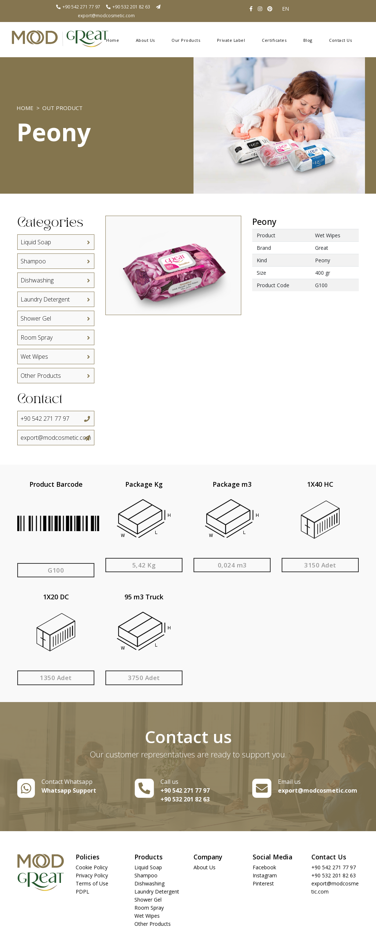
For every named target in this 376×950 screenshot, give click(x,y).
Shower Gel (56, 318)
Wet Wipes (56, 356)
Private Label (231, 40)
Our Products (185, 40)
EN (285, 8)
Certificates (274, 40)
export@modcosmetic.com (56, 438)
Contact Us (340, 40)
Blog (307, 40)
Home (112, 40)
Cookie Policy (92, 867)
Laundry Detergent (56, 299)
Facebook (264, 867)
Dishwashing (56, 280)
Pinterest (263, 883)
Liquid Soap (56, 242)
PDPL (82, 891)
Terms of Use (92, 883)
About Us (145, 40)
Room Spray (56, 337)
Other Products (56, 376)
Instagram (265, 875)
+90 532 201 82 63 (127, 7)
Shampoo (56, 261)
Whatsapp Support (68, 790)
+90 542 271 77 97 (77, 7)
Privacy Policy (92, 875)
